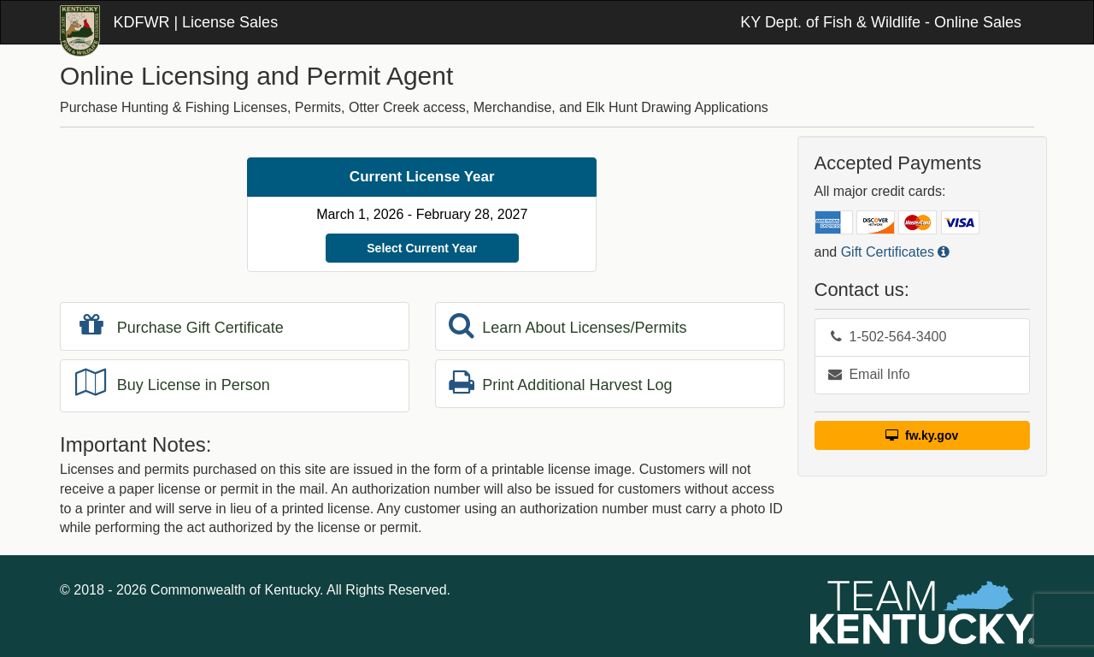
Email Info (869, 374)
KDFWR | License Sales (195, 22)
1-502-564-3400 (887, 336)
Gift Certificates (895, 252)
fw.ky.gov (921, 435)
